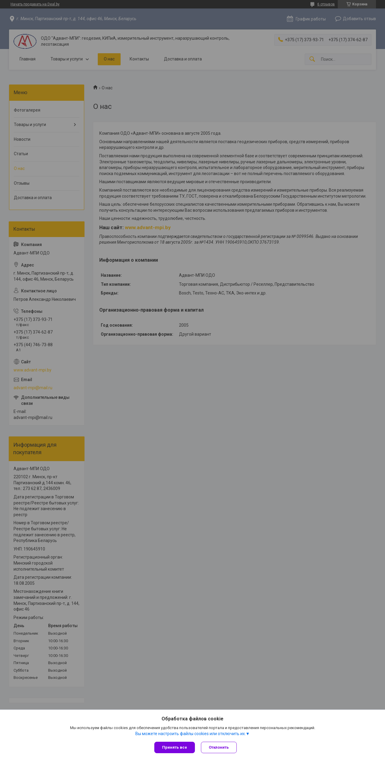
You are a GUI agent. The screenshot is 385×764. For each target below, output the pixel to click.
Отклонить (219, 747)
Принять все (174, 747)
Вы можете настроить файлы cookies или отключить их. (190, 733)
